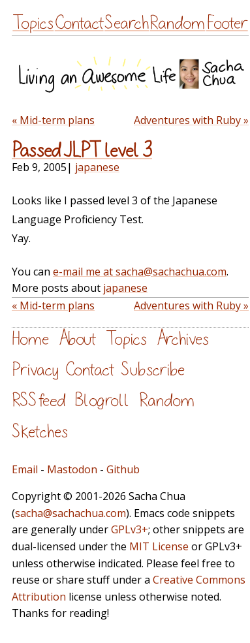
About (77, 339)
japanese (97, 167)
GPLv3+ (129, 529)
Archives (183, 339)
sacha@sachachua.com (70, 513)
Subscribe (153, 370)
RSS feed (38, 400)
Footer (227, 23)
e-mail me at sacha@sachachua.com (140, 271)
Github (123, 469)
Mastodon (72, 469)
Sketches (40, 432)
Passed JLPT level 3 (82, 151)
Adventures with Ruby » (191, 120)
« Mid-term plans (53, 120)
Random (177, 23)
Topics (33, 23)
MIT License (159, 546)
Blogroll (102, 400)
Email (25, 469)
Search (126, 23)
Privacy (35, 370)
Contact (79, 23)
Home (30, 339)
